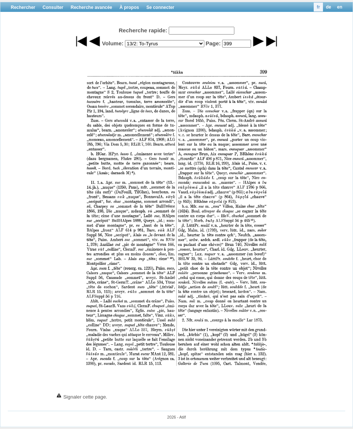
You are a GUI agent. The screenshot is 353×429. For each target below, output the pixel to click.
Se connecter (160, 7)
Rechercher (23, 7)
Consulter (53, 7)
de (328, 7)
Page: (213, 43)
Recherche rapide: (143, 30)
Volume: (112, 43)
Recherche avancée (91, 7)
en (339, 7)
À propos (129, 7)
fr (318, 7)
